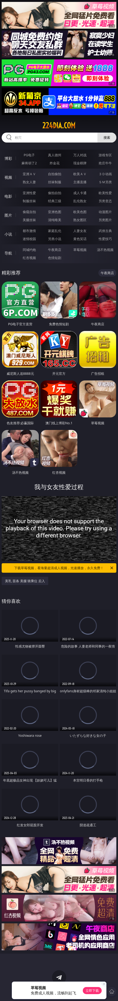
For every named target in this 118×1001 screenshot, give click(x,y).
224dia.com (58, 125)
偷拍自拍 (54, 193)
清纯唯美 (54, 220)
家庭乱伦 (54, 230)
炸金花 (55, 163)
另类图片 (105, 220)
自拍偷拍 (54, 174)
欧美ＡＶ (80, 174)
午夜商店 (54, 249)
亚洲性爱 (29, 193)
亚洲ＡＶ (29, 174)
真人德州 (54, 155)
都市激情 (29, 230)
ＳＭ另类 (105, 182)
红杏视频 (29, 257)
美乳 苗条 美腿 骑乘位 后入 (25, 581)
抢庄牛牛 (105, 163)
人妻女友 (80, 230)
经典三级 (54, 201)
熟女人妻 (29, 182)
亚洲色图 (54, 212)
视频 (8, 177)
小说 (8, 234)
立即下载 (92, 990)
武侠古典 (105, 230)
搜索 (107, 137)
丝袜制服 (54, 182)
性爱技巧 (105, 239)
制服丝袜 (29, 201)
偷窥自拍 (29, 212)
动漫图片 (105, 212)
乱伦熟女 (80, 201)
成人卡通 (80, 193)
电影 (8, 196)
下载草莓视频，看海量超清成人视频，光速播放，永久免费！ (64, 568)
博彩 (8, 158)
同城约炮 (29, 249)
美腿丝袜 (29, 220)
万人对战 (80, 155)
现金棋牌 (80, 163)
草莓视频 (80, 249)
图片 (8, 215)
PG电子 (29, 155)
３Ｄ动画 (105, 174)
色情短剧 (54, 257)
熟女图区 (80, 220)
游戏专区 (105, 155)
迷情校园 (29, 239)
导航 (8, 253)
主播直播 (80, 182)
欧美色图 (80, 212)
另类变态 (105, 201)
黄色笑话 (80, 239)
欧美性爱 (105, 193)
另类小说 (54, 239)
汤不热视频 (105, 249)
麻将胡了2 (29, 163)
